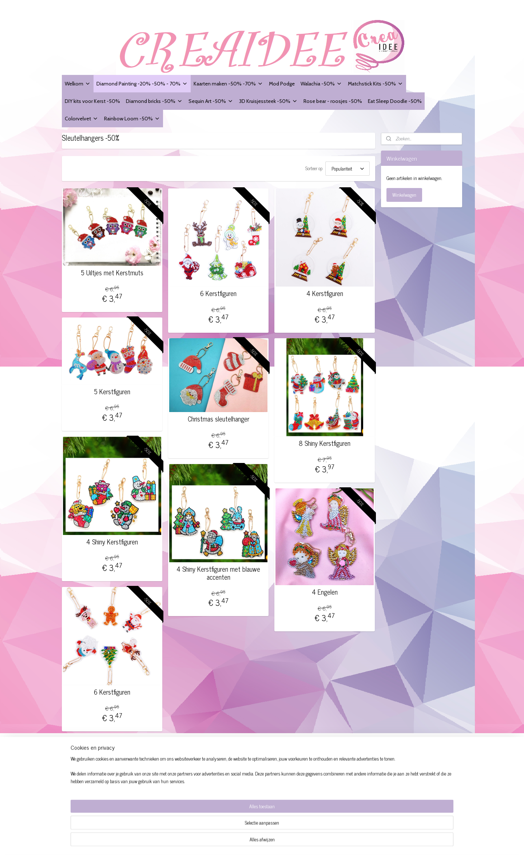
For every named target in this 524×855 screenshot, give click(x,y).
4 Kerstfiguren (324, 291)
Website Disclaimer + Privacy (94, 778)
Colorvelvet (81, 118)
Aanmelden (321, 803)
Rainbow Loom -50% (132, 118)
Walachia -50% (321, 83)
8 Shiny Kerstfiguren (324, 441)
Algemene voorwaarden (88, 770)
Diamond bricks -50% (154, 101)
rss (289, 841)
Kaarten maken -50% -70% (228, 83)
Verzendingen (78, 795)
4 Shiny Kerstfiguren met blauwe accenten (218, 571)
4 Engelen (325, 590)
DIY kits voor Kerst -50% (92, 101)
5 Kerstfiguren (112, 389)
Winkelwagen (404, 195)
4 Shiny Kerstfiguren (112, 540)
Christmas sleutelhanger (218, 417)
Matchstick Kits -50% (375, 83)
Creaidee (160, 756)
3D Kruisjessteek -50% (268, 101)
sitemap (279, 841)
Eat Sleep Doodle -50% (395, 101)
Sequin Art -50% (210, 101)
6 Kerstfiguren (218, 291)
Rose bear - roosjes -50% (332, 101)
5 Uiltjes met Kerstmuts (112, 271)
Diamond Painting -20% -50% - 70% (142, 83)
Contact (72, 803)
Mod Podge (282, 83)
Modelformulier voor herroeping (96, 786)
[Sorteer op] (347, 167)
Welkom (78, 83)
